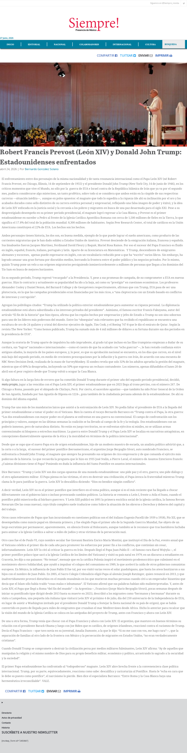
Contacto (6, 722)
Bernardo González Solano (42, 169)
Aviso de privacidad (12, 717)
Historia (6, 727)
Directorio (7, 712)
